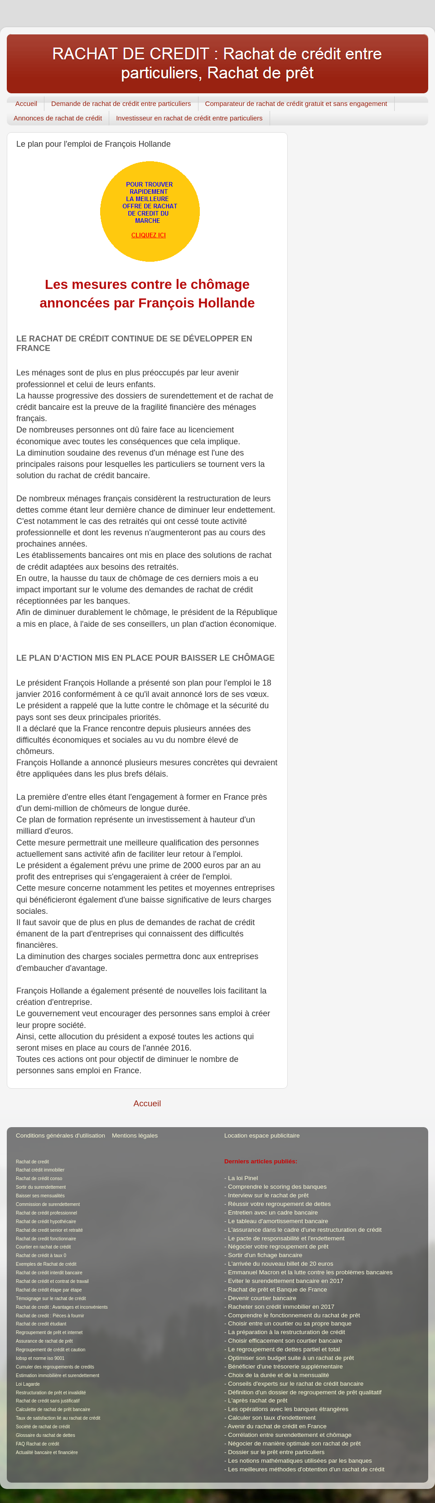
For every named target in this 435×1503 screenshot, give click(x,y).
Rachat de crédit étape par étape (49, 1289)
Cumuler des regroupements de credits (55, 1366)
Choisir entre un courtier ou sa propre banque (289, 1323)
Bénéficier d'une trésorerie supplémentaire (285, 1366)
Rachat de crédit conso (39, 1178)
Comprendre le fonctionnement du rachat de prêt (294, 1315)
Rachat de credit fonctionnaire (46, 1238)
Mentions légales (135, 1135)
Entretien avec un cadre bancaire (273, 1212)
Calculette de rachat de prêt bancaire (53, 1409)
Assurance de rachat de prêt (44, 1341)
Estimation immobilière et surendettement (57, 1375)
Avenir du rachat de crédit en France (277, 1426)
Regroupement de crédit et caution (50, 1349)
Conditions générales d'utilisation (60, 1135)
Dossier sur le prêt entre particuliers (276, 1452)
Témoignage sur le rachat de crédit (51, 1298)
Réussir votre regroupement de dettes (279, 1203)
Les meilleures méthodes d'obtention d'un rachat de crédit (306, 1469)
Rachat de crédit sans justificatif (48, 1400)
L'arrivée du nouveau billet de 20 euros (280, 1263)
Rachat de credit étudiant (41, 1323)
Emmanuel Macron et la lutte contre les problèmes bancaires (310, 1272)
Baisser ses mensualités (40, 1195)
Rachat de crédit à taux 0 (41, 1255)
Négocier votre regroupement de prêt (278, 1246)
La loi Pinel (243, 1178)
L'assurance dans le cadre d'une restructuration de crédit (305, 1229)
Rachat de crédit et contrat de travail (52, 1281)
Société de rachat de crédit (43, 1426)
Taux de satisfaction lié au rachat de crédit (58, 1418)
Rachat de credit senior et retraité (49, 1230)
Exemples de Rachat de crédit (46, 1264)
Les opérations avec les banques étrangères (288, 1409)
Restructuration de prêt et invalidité (51, 1392)
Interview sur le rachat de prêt (268, 1195)
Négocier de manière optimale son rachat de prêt (294, 1443)
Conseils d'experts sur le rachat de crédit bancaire (295, 1383)
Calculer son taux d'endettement (271, 1417)
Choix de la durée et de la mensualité (278, 1375)
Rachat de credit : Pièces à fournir (50, 1315)
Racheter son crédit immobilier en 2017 (281, 1306)
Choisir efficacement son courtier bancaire (285, 1340)
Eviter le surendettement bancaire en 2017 (285, 1280)
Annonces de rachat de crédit (58, 118)
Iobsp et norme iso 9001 (40, 1358)
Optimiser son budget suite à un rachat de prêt (291, 1357)
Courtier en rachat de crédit (43, 1246)
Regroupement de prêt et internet (49, 1332)
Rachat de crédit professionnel (46, 1212)
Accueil (26, 103)
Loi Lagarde (28, 1384)
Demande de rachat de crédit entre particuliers (121, 103)
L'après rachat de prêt (257, 1400)
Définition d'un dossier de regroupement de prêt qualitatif (305, 1392)
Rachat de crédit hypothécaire (46, 1221)
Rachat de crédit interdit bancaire (49, 1272)
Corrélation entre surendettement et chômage (289, 1434)
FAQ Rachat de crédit (37, 1443)
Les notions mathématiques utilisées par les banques (300, 1460)
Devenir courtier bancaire (262, 1298)
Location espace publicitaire (262, 1135)
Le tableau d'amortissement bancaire (278, 1221)
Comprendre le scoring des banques (277, 1186)
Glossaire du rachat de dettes (45, 1435)
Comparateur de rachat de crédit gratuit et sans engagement (296, 103)
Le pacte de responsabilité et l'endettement (286, 1238)
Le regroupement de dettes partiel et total (284, 1349)
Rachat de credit (32, 1161)
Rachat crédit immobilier (40, 1169)
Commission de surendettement (48, 1204)
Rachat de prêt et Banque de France (277, 1289)
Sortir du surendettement (41, 1187)
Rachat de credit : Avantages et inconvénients (62, 1307)
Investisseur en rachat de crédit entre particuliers (189, 118)
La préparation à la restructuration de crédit (286, 1332)
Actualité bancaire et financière (47, 1452)
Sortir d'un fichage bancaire (265, 1255)
